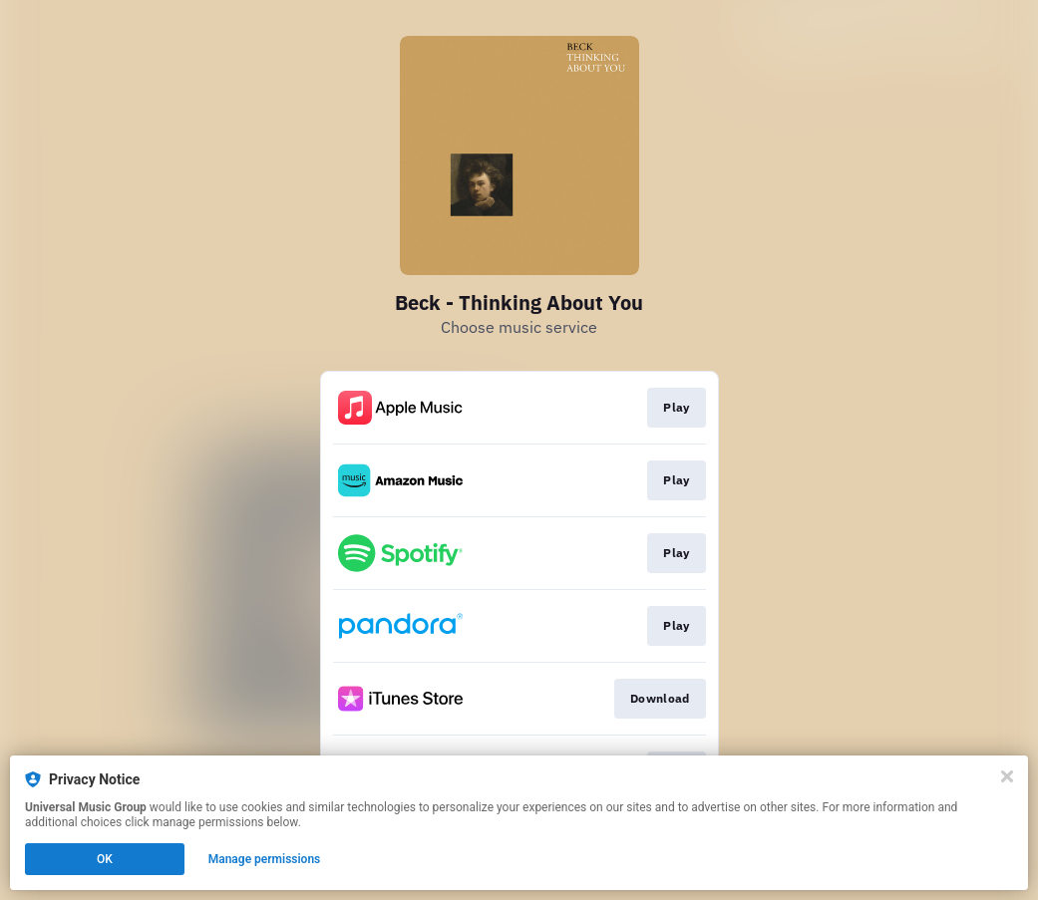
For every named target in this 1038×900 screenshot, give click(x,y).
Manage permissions (264, 859)
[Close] (1007, 776)
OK (105, 859)
